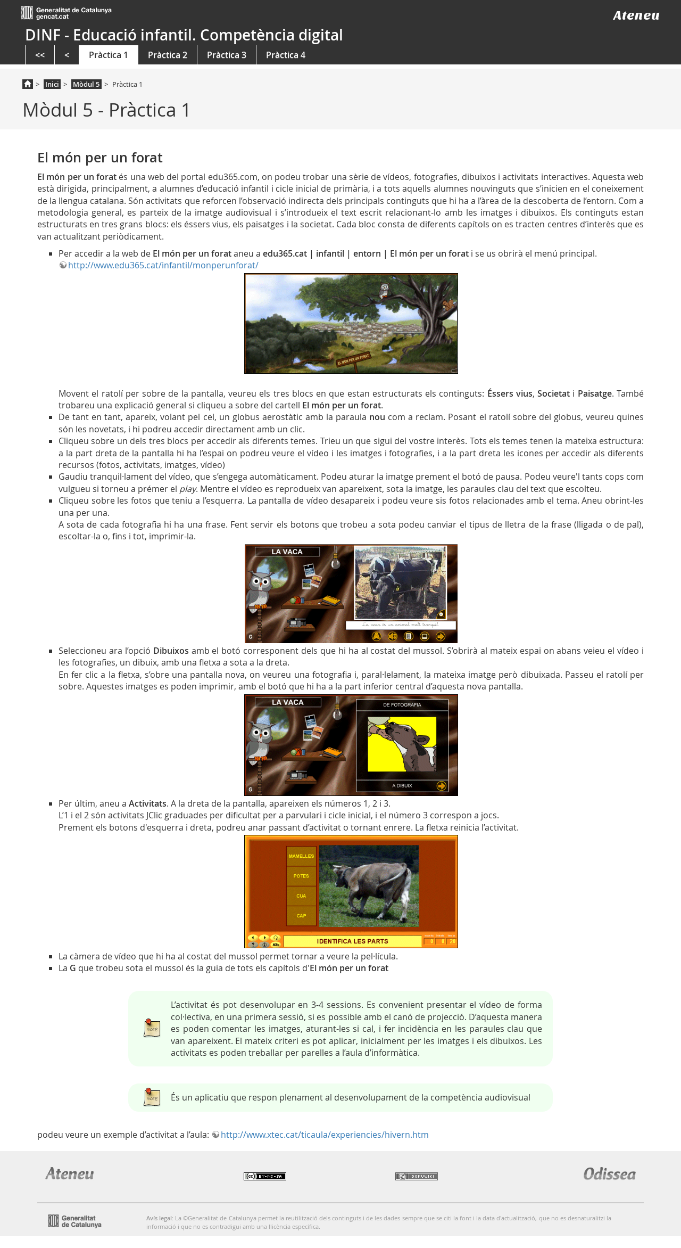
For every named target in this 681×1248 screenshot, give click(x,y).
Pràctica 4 (285, 55)
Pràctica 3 (226, 55)
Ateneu (636, 15)
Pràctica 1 (108, 55)
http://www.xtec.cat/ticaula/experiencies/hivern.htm (325, 1134)
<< (40, 55)
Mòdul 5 (86, 84)
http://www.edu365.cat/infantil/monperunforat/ (163, 265)
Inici (52, 84)
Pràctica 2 (167, 55)
